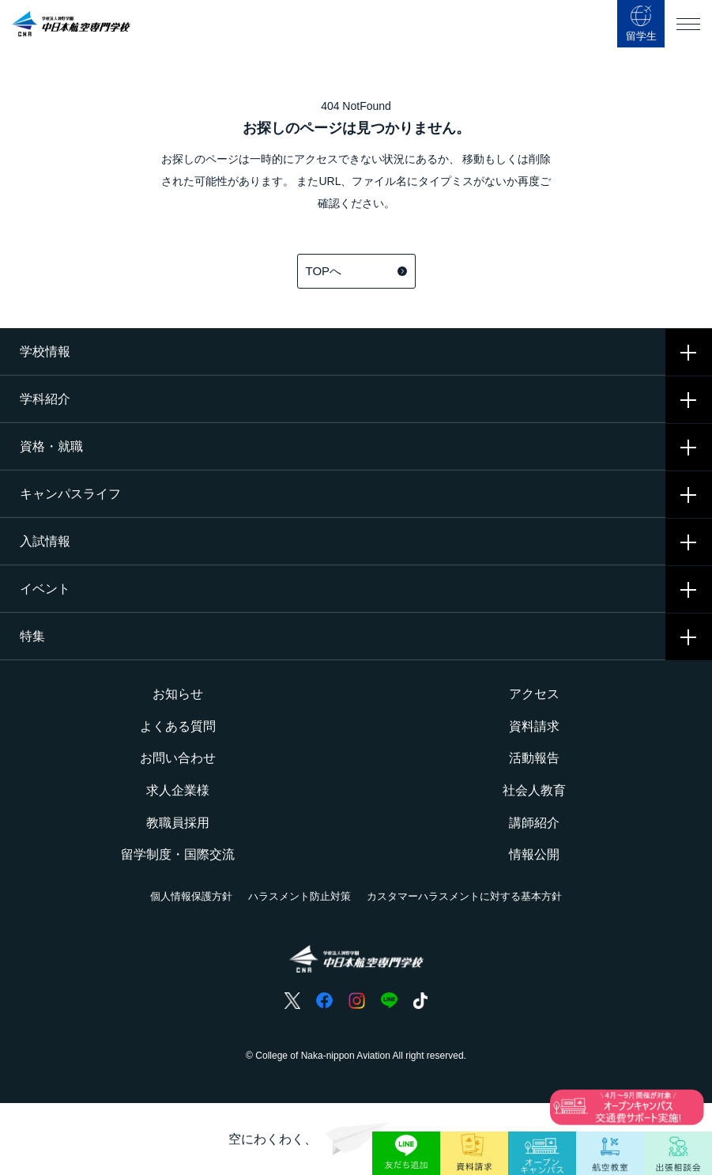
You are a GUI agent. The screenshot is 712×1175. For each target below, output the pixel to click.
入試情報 (45, 541)
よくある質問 (178, 726)
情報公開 (534, 854)
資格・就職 (51, 446)
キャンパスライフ (70, 494)
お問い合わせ (178, 758)
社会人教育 (534, 790)
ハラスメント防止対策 (299, 896)
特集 (32, 636)
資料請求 (534, 726)
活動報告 (534, 758)
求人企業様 (177, 790)
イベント (45, 588)
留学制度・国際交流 (178, 854)
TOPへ (356, 271)
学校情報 (45, 351)
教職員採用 (177, 822)
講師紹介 (534, 822)
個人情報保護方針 (191, 896)
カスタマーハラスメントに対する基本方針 (464, 896)
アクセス (534, 694)
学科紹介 (45, 399)
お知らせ (178, 694)
